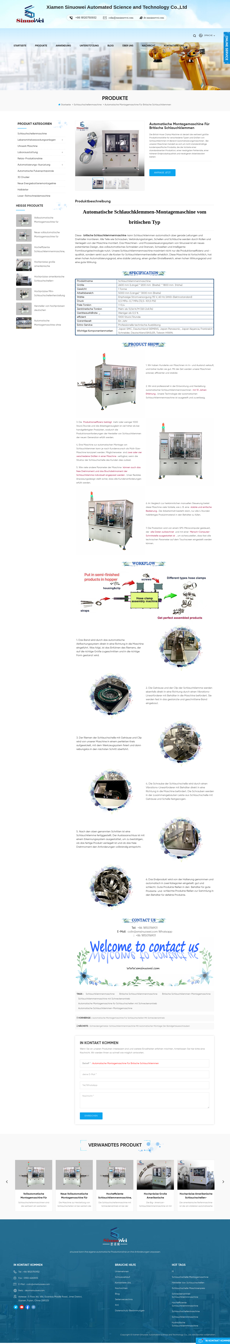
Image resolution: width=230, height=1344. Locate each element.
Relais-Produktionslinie (30, 158)
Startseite (20, 45)
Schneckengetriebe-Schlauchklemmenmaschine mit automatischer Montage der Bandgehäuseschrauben (140, 1026)
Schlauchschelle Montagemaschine (190, 1277)
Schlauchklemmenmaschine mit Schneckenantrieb (104, 999)
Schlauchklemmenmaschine (100, 994)
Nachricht (148, 45)
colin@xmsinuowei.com (121, 17)
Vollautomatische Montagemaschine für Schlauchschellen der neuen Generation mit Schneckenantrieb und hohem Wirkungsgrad (49, 222)
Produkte (41, 45)
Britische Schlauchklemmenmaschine (138, 994)
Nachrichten (121, 1288)
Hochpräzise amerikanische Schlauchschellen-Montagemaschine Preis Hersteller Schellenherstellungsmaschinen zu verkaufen (49, 280)
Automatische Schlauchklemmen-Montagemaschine (105, 1008)
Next (223, 1181)
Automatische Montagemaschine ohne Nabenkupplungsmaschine (49, 324)
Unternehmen (122, 1271)
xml (117, 1305)
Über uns (127, 45)
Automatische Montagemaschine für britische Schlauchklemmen (125, 1063)
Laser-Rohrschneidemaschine (34, 196)
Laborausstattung (28, 152)
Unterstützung (89, 45)
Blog (110, 45)
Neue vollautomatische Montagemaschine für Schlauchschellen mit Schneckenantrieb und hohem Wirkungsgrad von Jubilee (48, 236)
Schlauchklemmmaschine (185, 1317)
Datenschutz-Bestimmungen (130, 1311)
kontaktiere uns (174, 45)
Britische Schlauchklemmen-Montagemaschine (186, 994)
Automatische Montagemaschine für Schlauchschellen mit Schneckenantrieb (117, 1003)
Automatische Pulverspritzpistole (36, 171)
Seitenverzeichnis (124, 1299)
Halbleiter (23, 189)
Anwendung (63, 45)
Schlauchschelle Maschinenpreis (188, 1288)
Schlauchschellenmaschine (32, 133)
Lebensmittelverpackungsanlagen (37, 140)
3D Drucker (24, 177)
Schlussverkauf (122, 1277)
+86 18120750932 (31, 1272)
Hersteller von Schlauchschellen (188, 1283)
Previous (6, 1181)
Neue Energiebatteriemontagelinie (37, 183)
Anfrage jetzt (162, 173)
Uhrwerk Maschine (28, 146)
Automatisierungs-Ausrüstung (34, 165)
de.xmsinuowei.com (154, 17)
